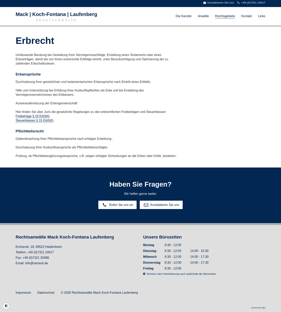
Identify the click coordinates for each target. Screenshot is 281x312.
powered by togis (258, 308)
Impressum (23, 292)
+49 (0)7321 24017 (40, 252)
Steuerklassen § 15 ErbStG (34, 120)
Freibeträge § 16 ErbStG (33, 116)
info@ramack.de (36, 263)
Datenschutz (46, 292)
